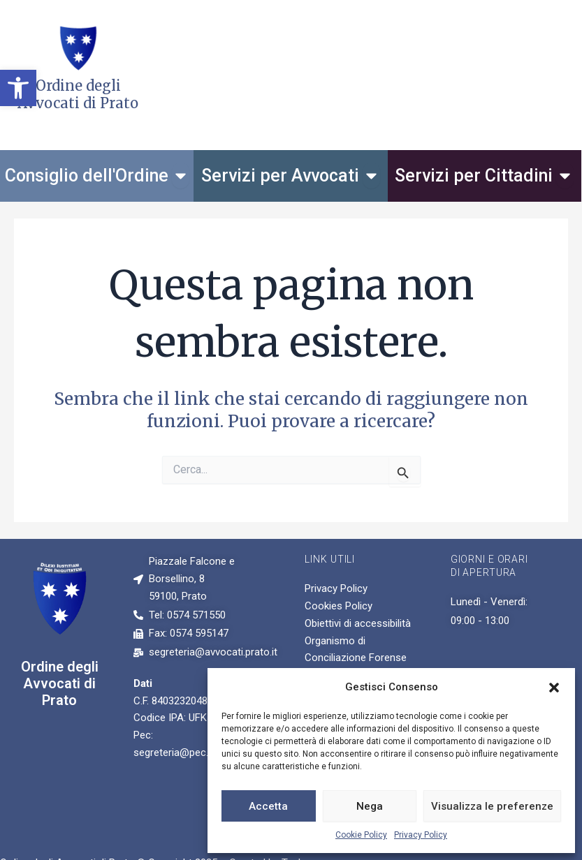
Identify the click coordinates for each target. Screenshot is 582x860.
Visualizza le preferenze (492, 806)
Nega (369, 806)
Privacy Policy (420, 835)
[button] (18, 88)
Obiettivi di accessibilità (358, 623)
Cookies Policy (338, 606)
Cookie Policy (361, 835)
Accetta (268, 806)
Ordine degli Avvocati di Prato (60, 683)
